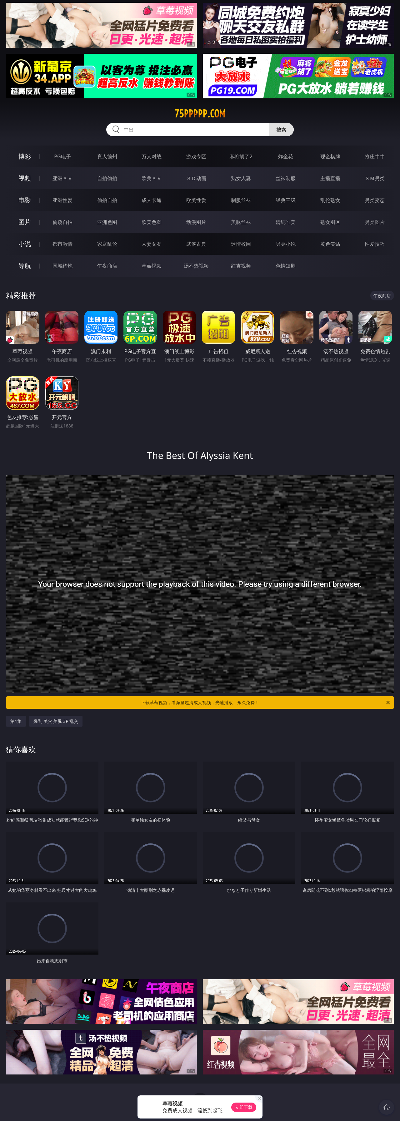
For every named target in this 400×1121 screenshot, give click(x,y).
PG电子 (62, 156)
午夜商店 (107, 265)
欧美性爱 (196, 200)
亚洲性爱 (62, 200)
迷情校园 (241, 243)
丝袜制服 (286, 178)
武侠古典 (196, 243)
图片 (24, 222)
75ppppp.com (200, 113)
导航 (24, 265)
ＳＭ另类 (375, 178)
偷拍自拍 (107, 200)
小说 (24, 244)
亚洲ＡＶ (62, 178)
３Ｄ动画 (196, 178)
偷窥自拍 (62, 222)
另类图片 (375, 222)
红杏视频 (241, 265)
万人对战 (152, 156)
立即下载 (243, 1107)
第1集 (16, 721)
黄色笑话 (330, 243)
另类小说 (286, 243)
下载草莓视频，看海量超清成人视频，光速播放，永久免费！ (266, 702)
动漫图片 (196, 222)
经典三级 (286, 200)
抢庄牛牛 (375, 156)
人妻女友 (152, 243)
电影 (24, 200)
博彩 (24, 156)
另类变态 (375, 200)
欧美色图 (152, 222)
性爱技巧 (375, 243)
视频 (24, 178)
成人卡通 (152, 200)
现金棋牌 (330, 156)
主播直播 (330, 178)
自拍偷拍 (107, 178)
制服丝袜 (241, 200)
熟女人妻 (241, 178)
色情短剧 (286, 265)
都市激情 (62, 243)
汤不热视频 (196, 265)
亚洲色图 (107, 222)
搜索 (281, 129)
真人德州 (107, 156)
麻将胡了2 (240, 156)
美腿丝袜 (241, 222)
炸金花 (285, 156)
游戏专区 (196, 156)
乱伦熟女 (330, 200)
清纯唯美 (286, 222)
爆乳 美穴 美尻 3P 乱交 (55, 721)
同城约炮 (62, 265)
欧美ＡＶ (152, 178)
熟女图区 (330, 222)
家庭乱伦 (107, 243)
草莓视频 (152, 265)
